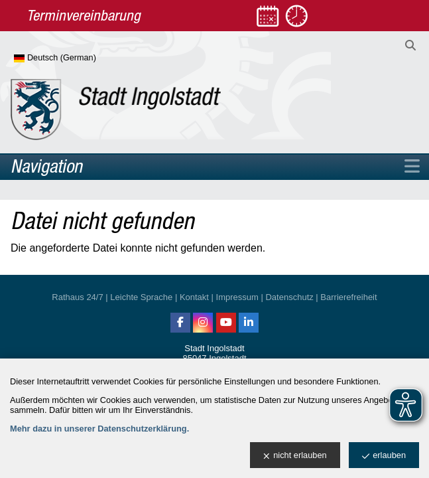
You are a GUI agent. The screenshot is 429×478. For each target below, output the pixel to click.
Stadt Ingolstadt (214, 348)
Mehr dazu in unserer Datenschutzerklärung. (99, 429)
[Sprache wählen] (76, 58)
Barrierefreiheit (348, 297)
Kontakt (194, 297)
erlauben (384, 455)
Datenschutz (289, 297)
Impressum (237, 297)
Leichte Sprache (141, 297)
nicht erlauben (294, 455)
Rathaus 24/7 (77, 297)
